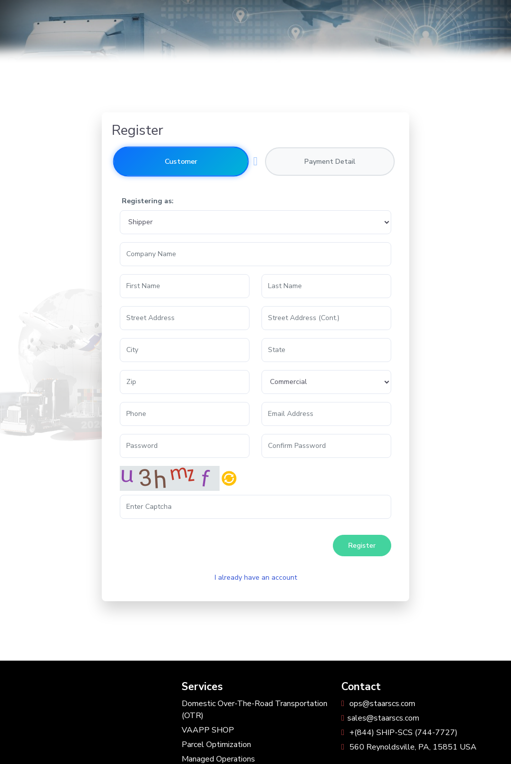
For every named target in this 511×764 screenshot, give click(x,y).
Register (362, 545)
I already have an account (256, 577)
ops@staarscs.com (378, 703)
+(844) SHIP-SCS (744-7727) (399, 732)
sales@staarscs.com (380, 718)
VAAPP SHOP (208, 730)
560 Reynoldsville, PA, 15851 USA (409, 747)
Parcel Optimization (216, 744)
